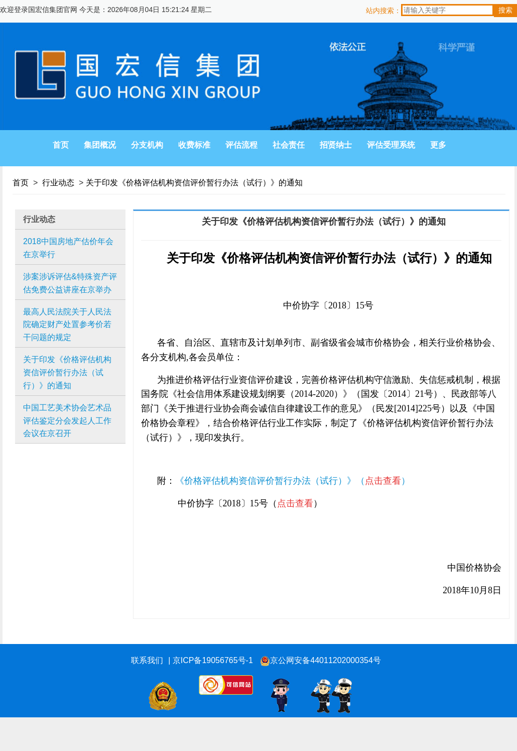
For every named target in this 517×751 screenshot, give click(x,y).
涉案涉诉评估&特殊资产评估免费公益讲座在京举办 (70, 283)
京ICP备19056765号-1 (213, 660)
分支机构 (147, 145)
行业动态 (58, 182)
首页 (61, 145)
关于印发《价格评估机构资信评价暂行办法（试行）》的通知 (194, 182)
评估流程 (241, 145)
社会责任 (289, 145)
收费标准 (194, 145)
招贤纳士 (336, 145)
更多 (438, 145)
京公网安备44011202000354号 (320, 661)
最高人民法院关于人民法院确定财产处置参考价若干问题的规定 (67, 324)
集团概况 (100, 145)
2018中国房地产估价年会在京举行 (68, 248)
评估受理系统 (391, 145)
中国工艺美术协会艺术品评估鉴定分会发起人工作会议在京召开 (67, 420)
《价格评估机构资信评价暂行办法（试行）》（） (292, 481)
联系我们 (147, 660)
